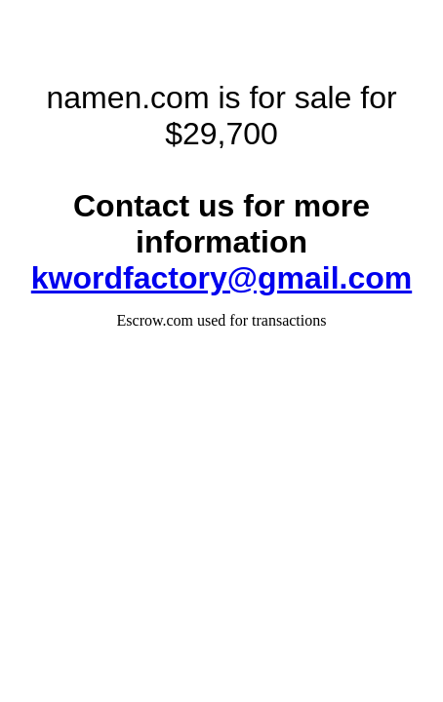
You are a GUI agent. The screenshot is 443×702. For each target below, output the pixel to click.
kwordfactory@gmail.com (221, 277)
